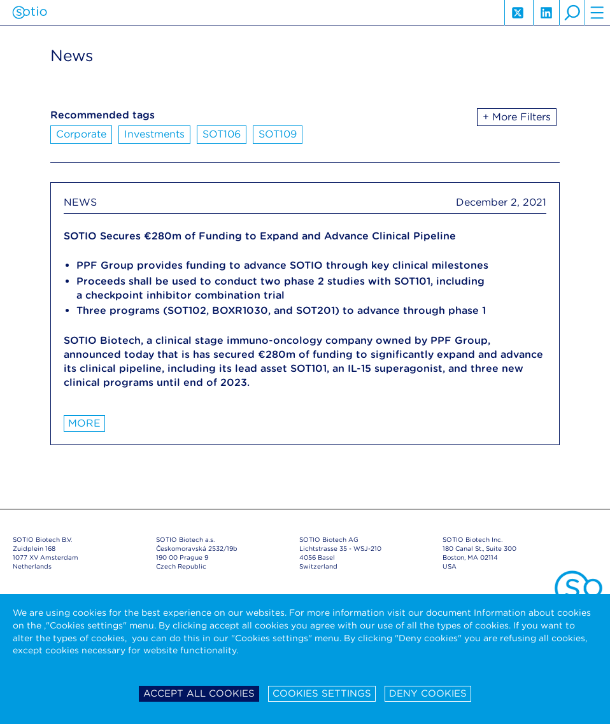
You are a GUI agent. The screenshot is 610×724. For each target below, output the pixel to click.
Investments (154, 134)
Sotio (29, 12)
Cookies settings (322, 693)
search (572, 12)
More (84, 423)
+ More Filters (517, 117)
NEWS (80, 202)
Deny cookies (428, 693)
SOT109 (278, 134)
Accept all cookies (199, 693)
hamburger (597, 12)
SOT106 (221, 134)
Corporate (81, 134)
